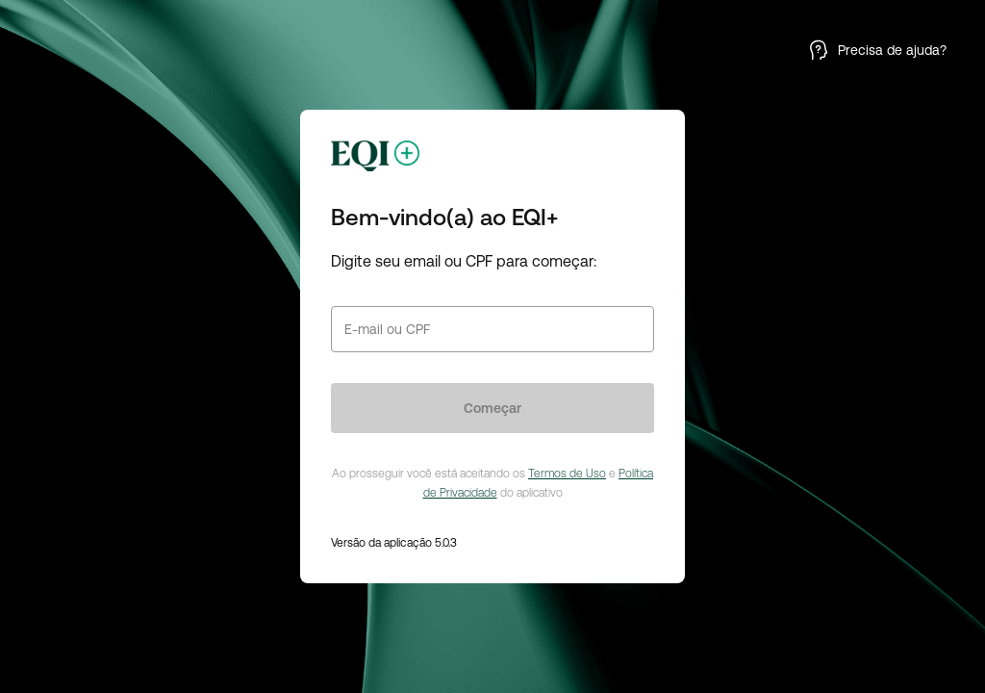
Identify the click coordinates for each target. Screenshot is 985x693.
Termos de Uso (567, 473)
